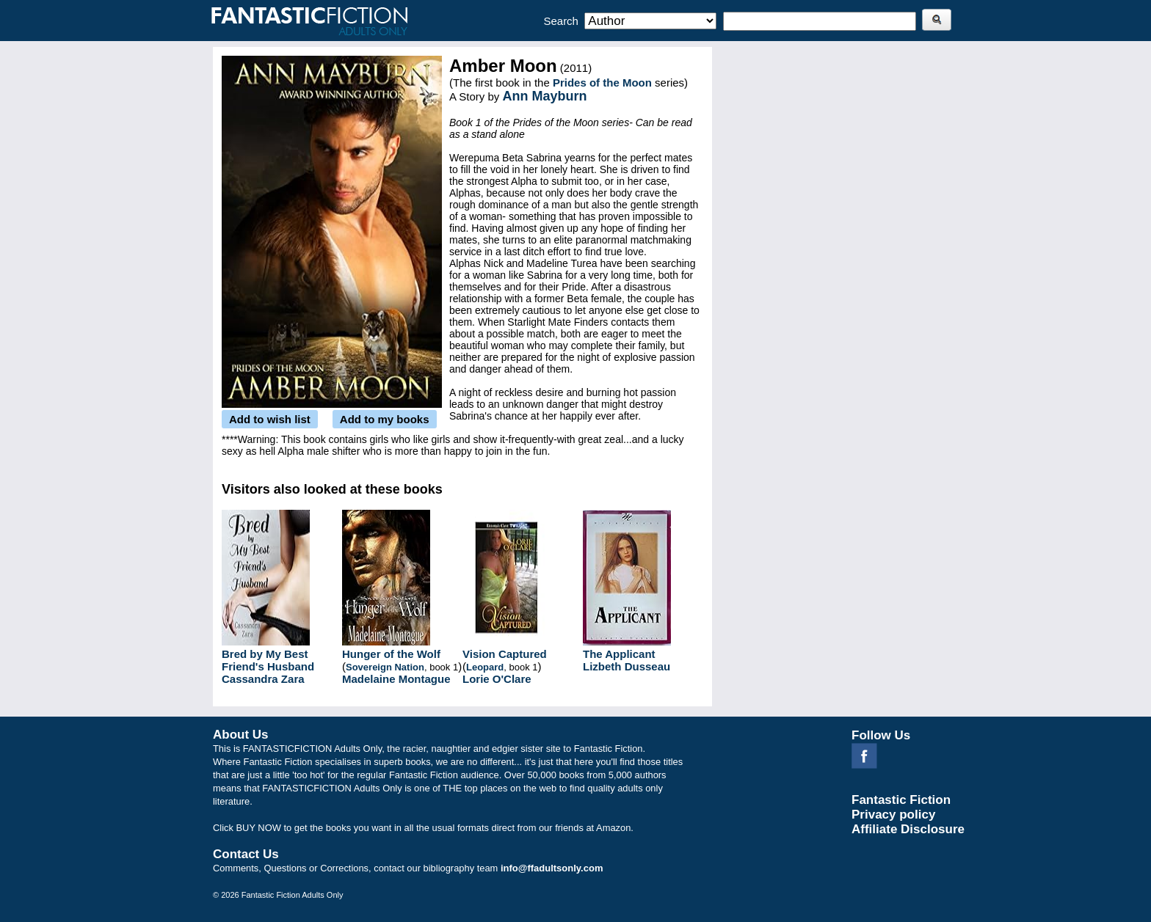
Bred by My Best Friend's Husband (268, 660)
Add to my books (384, 419)
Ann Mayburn (545, 96)
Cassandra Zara (263, 679)
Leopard (485, 667)
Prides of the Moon (602, 82)
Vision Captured (504, 654)
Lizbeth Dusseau (626, 666)
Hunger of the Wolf (391, 654)
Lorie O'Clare (496, 679)
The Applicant (619, 654)
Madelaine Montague (396, 679)
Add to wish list (270, 419)
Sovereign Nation (385, 667)
